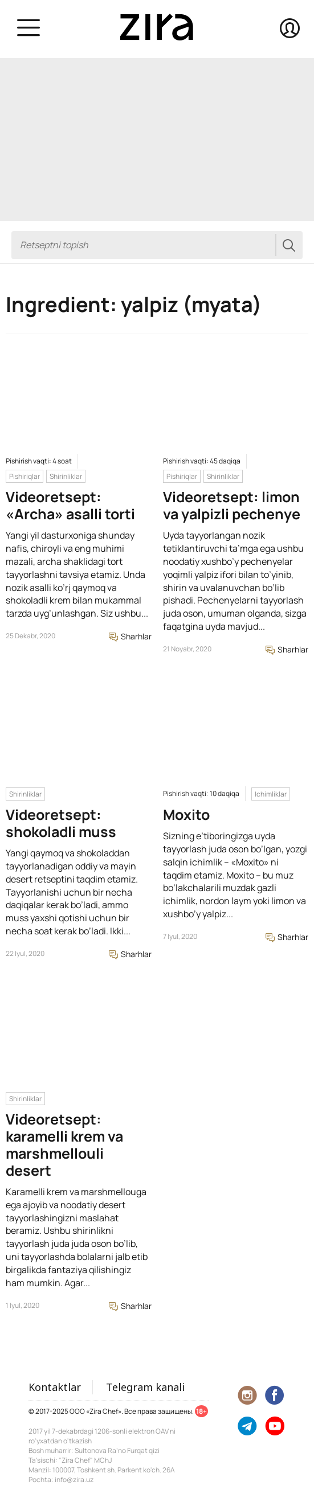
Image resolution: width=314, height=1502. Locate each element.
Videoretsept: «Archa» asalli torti (70, 505)
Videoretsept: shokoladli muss (61, 823)
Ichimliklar (271, 794)
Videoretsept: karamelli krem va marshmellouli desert (64, 1144)
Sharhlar (130, 636)
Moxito (186, 814)
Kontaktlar (54, 1387)
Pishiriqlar (24, 476)
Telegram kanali (145, 1387)
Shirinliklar (66, 476)
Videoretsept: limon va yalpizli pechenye (231, 505)
